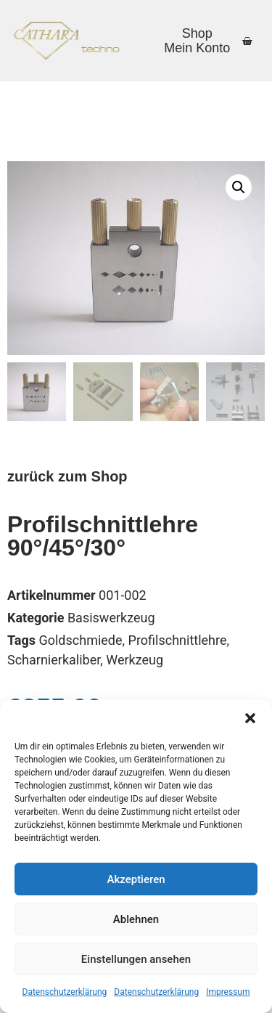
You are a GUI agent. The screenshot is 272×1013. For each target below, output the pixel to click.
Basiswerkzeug (111, 617)
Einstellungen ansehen (136, 959)
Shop (197, 33)
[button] (250, 718)
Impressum (228, 992)
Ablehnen (136, 919)
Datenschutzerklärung (64, 992)
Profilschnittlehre (177, 640)
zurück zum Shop (67, 476)
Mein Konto (197, 48)
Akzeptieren (136, 879)
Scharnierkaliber (53, 659)
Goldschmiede (80, 640)
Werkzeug (134, 659)
